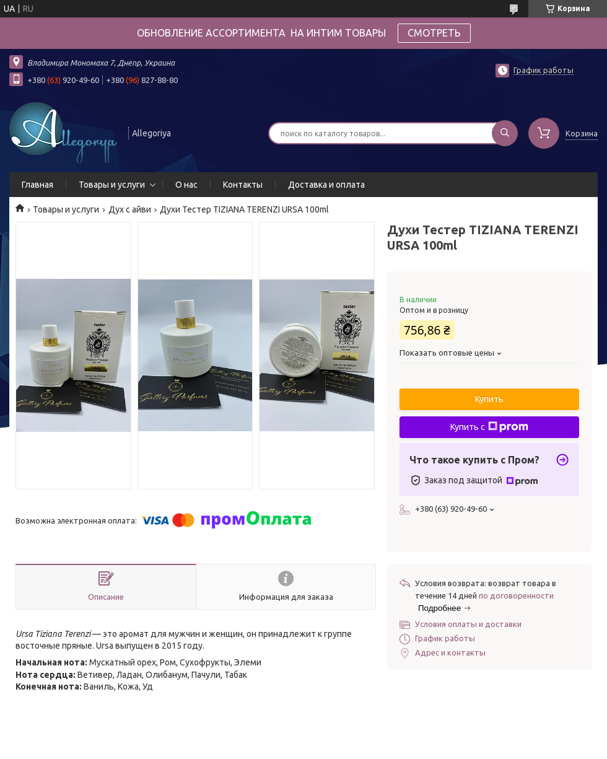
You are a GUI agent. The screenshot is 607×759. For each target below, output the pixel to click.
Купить (489, 399)
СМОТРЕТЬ (434, 32)
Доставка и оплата (326, 184)
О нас (186, 184)
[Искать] (505, 133)
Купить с (489, 426)
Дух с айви (129, 209)
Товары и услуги (112, 184)
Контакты (243, 184)
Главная (37, 184)
